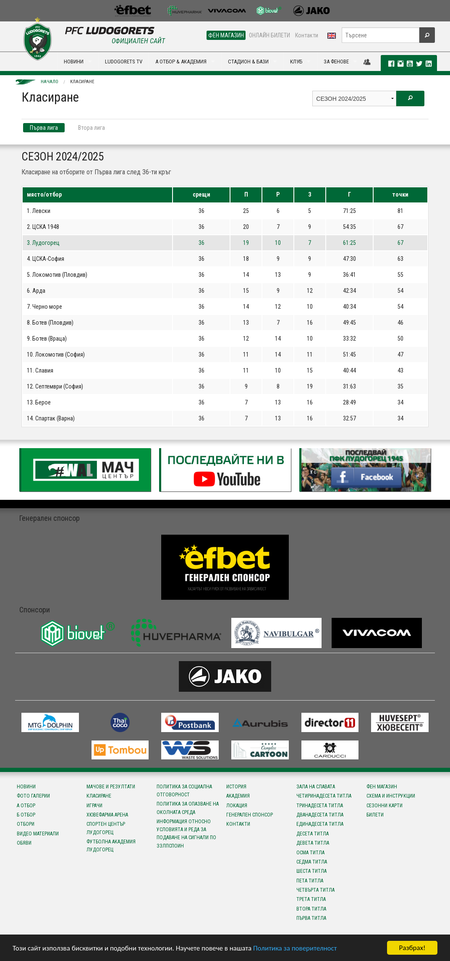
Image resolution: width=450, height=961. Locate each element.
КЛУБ (296, 61)
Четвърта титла (315, 890)
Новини (26, 787)
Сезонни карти (384, 806)
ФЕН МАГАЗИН (226, 35)
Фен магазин (381, 787)
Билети (375, 815)
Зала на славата (315, 787)
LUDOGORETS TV (123, 61)
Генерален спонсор (249, 815)
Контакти (306, 35)
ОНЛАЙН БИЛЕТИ (269, 35)
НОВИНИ (74, 61)
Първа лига (44, 127)
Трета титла (311, 899)
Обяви (24, 843)
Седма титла (311, 862)
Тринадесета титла (319, 806)
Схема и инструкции (390, 796)
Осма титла (310, 853)
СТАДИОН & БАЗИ (248, 61)
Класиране (82, 81)
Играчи (94, 806)
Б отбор (26, 815)
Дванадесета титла (319, 815)
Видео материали (38, 834)
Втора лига (91, 127)
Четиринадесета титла (323, 796)
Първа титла (311, 918)
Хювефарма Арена (107, 815)
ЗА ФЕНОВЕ (336, 61)
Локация (236, 806)
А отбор (26, 806)
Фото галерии (33, 796)
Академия (238, 796)
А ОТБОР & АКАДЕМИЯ (181, 61)
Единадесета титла (319, 824)
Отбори (25, 824)
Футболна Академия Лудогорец (111, 846)
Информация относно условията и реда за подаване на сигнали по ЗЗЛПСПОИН (186, 834)
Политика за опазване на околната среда (188, 808)
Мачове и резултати (110, 787)
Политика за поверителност (295, 948)
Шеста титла (311, 871)
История (236, 787)
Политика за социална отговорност (184, 791)
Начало (49, 81)
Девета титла (312, 843)
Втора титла (311, 909)
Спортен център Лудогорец (105, 828)
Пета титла (309, 881)
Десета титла (312, 834)
